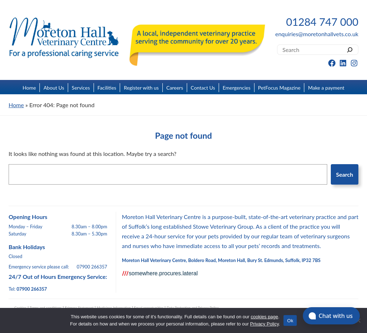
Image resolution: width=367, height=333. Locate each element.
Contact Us (203, 88)
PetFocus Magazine (279, 88)
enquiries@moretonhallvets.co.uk (316, 33)
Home (29, 88)
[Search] (350, 49)
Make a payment (326, 88)
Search (344, 174)
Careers (174, 88)
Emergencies (237, 88)
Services (81, 88)
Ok (290, 320)
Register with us (141, 88)
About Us (53, 88)
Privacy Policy (264, 324)
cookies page (264, 316)
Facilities (106, 88)
